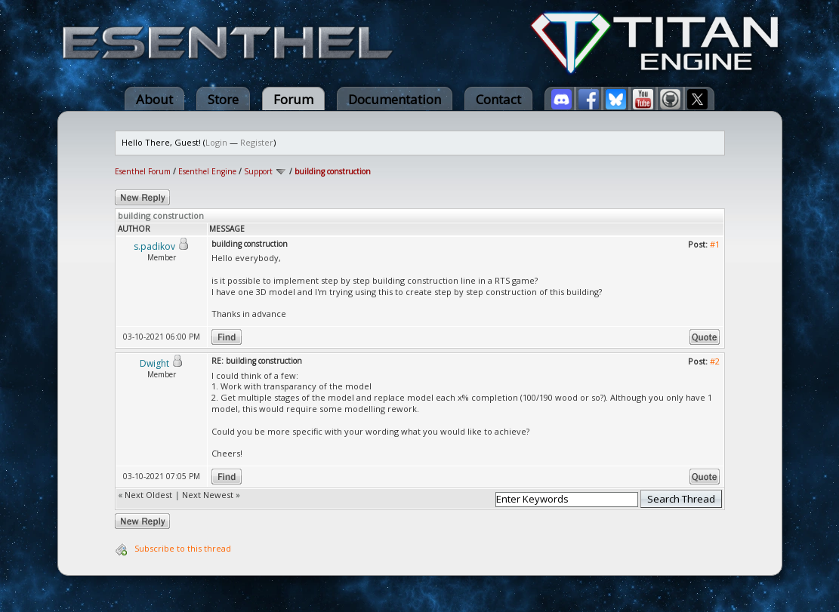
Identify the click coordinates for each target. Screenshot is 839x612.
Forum (293, 99)
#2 (715, 361)
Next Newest (207, 494)
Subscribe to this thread (182, 548)
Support (258, 171)
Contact (498, 99)
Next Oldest (148, 494)
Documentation (394, 99)
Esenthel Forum (143, 171)
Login (216, 142)
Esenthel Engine (207, 171)
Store (223, 99)
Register (256, 142)
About (154, 99)
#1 (715, 244)
